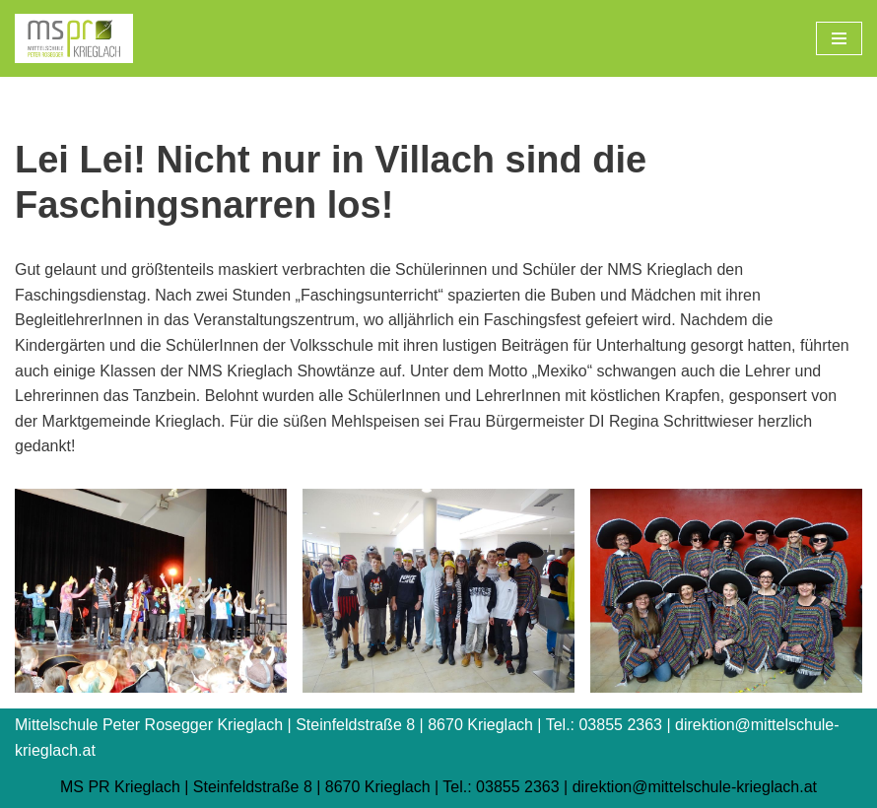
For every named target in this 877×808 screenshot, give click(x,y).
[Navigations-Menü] (839, 38)
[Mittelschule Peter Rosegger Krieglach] (74, 38)
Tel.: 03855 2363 (500, 786)
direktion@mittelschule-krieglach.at (695, 786)
